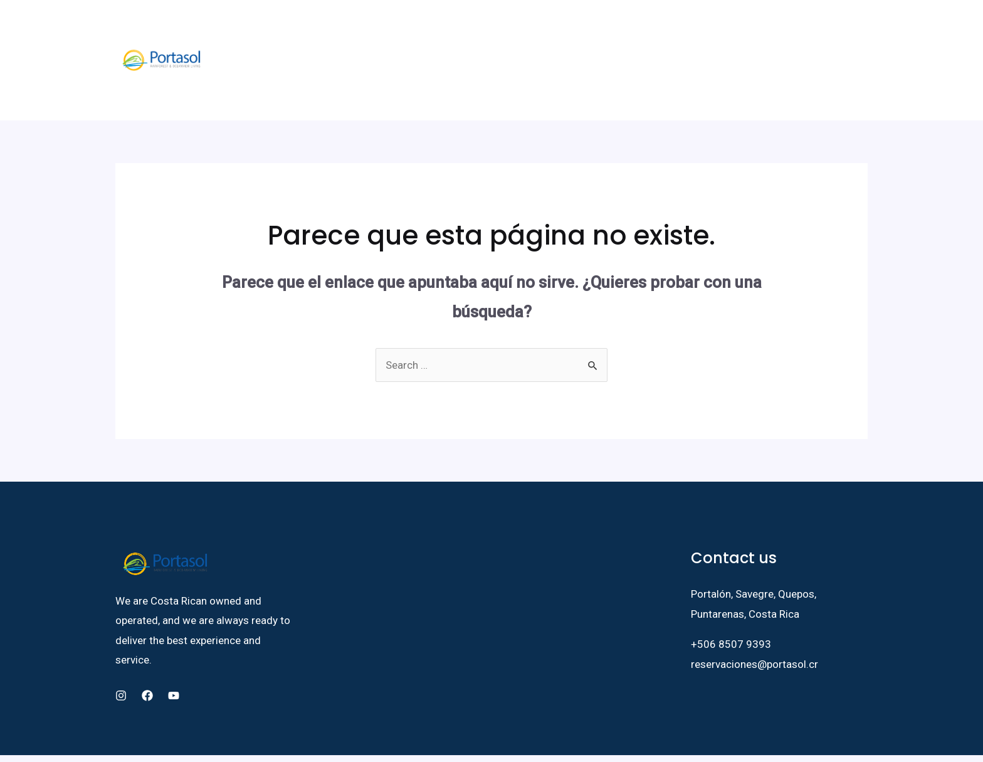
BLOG (611, 29)
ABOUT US (279, 29)
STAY (370, 30)
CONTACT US (665, 29)
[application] (383, 30)
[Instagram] (779, 31)
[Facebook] (760, 31)
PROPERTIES (489, 29)
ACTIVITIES (558, 30)
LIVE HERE (424, 30)
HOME (233, 29)
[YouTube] (798, 31)
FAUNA (328, 29)
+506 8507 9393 (731, 584)
